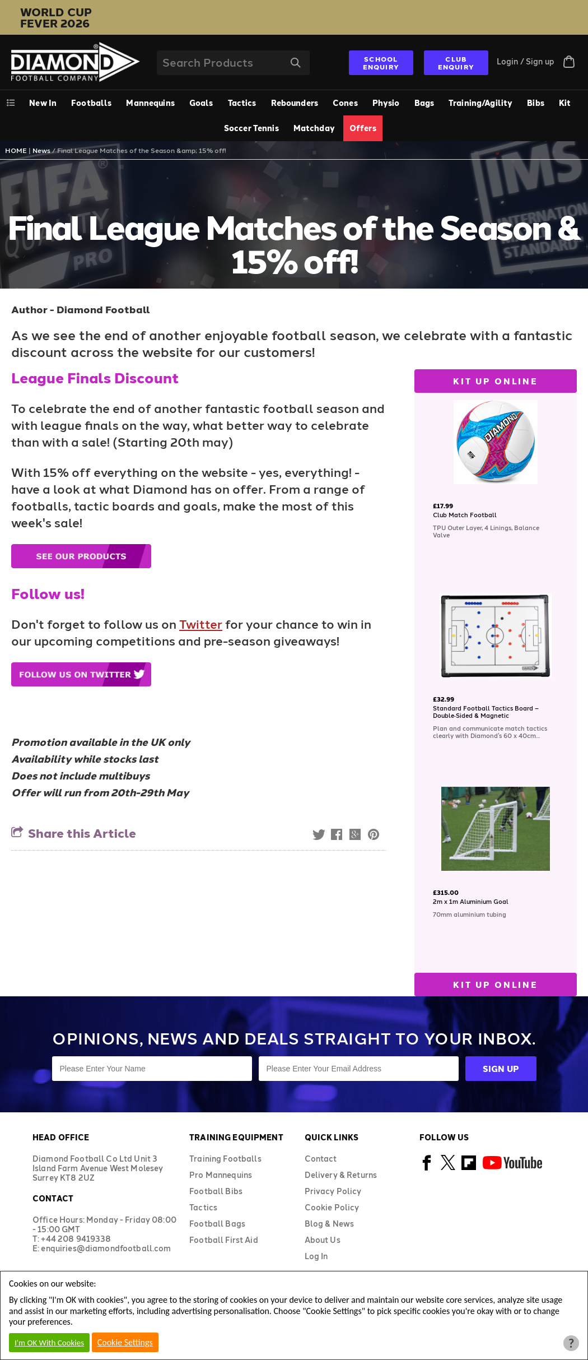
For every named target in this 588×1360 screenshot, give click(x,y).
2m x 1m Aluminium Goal (470, 901)
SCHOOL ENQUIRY (381, 63)
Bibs (535, 103)
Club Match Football (465, 514)
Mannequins (150, 103)
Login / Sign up (525, 61)
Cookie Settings (125, 1342)
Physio (386, 103)
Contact (321, 1158)
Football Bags (217, 1223)
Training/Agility (480, 103)
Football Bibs (215, 1191)
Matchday (314, 128)
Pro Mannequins (220, 1175)
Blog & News (329, 1223)
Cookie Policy (332, 1207)
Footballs (91, 103)
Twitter (200, 623)
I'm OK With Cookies (49, 1343)
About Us (322, 1240)
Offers (362, 128)
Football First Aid (223, 1240)
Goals (201, 103)
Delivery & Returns (341, 1175)
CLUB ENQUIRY (456, 63)
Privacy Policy (333, 1191)
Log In (316, 1256)
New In (43, 103)
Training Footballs (225, 1158)
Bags (424, 103)
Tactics (242, 103)
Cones (345, 103)
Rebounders (294, 103)
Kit (565, 103)
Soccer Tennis (251, 128)
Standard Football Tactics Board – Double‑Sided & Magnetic (486, 711)
